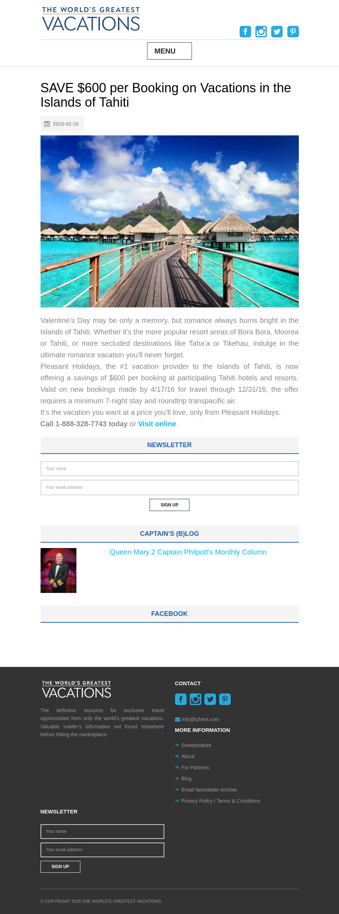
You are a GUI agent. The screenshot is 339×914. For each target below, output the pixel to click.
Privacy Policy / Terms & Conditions (221, 801)
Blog (187, 778)
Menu (165, 51)
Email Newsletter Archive (209, 790)
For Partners (195, 767)
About (188, 756)
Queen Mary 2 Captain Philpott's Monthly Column (188, 552)
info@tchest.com (197, 719)
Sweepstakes (196, 745)
